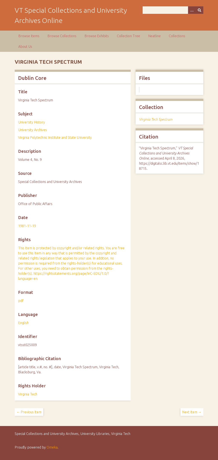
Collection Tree (128, 36)
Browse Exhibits (97, 36)
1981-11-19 (27, 226)
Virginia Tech (27, 394)
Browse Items (28, 36)
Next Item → (192, 412)
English (23, 323)
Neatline (154, 36)
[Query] (173, 10)
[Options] (192, 10)
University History (31, 122)
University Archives (32, 130)
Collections (177, 36)
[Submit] (199, 10)
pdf (21, 301)
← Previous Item (29, 412)
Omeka (52, 447)
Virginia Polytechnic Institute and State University (55, 137)
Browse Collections (61, 36)
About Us (25, 46)
